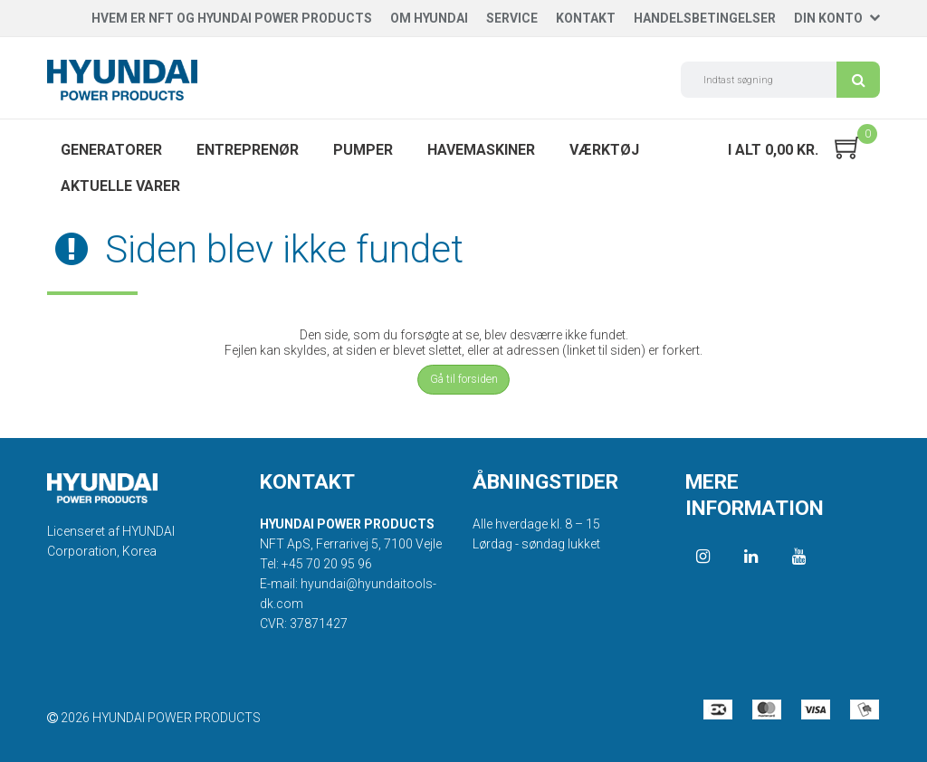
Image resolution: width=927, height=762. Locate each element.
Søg (858, 80)
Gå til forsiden (464, 379)
